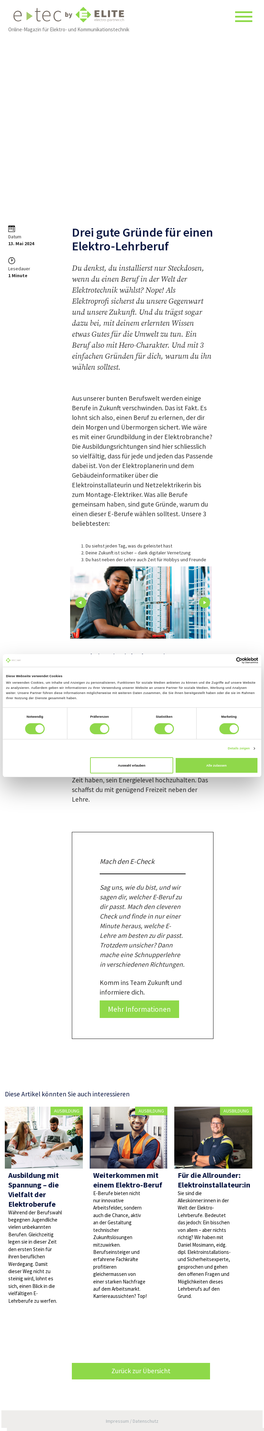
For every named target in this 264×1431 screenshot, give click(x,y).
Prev (80, 602)
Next (204, 602)
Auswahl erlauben (131, 765)
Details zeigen (239, 748)
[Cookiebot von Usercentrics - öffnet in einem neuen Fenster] (228, 660)
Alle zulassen (216, 765)
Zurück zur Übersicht (140, 1371)
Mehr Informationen (139, 1009)
